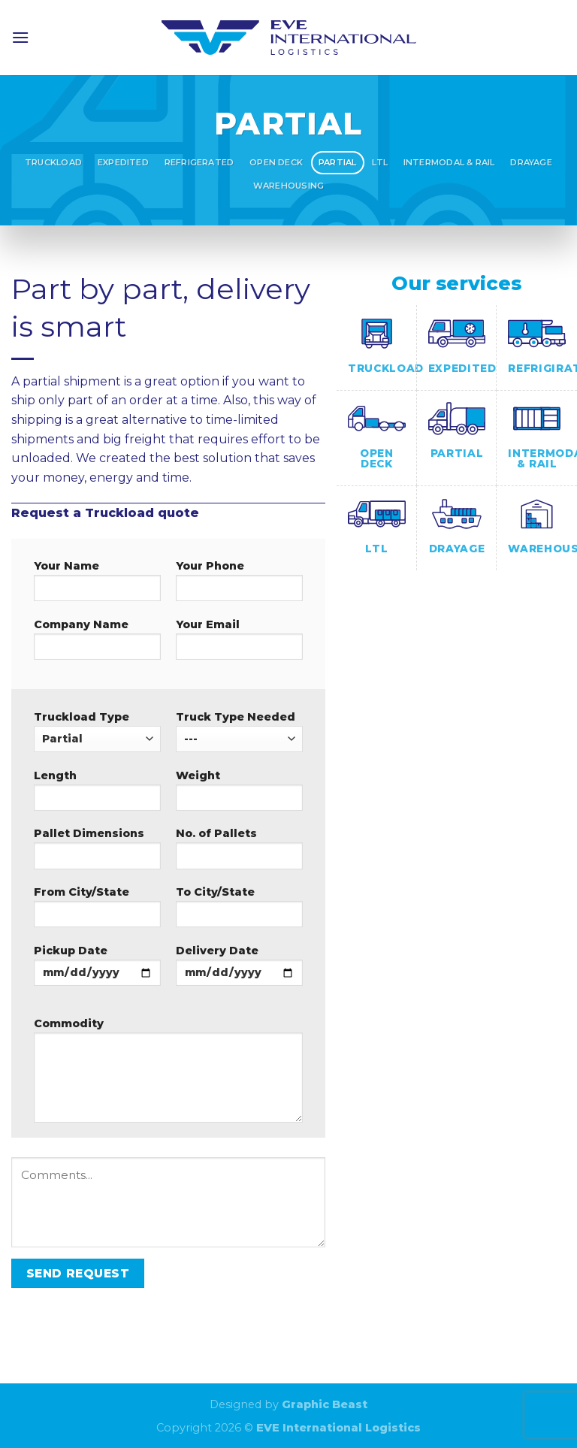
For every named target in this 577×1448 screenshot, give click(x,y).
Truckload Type (97, 731)
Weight (239, 795)
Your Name (97, 585)
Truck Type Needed (239, 731)
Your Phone (239, 585)
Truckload (53, 162)
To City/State (239, 911)
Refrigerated (199, 162)
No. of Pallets (239, 853)
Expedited (123, 162)
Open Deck (276, 162)
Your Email (239, 644)
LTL (380, 162)
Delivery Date (239, 970)
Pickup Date (97, 970)
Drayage (531, 162)
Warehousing (288, 185)
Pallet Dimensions (97, 853)
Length (97, 795)
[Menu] (20, 37)
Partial (338, 162)
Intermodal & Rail (449, 162)
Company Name (97, 644)
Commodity (168, 1075)
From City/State (97, 911)
